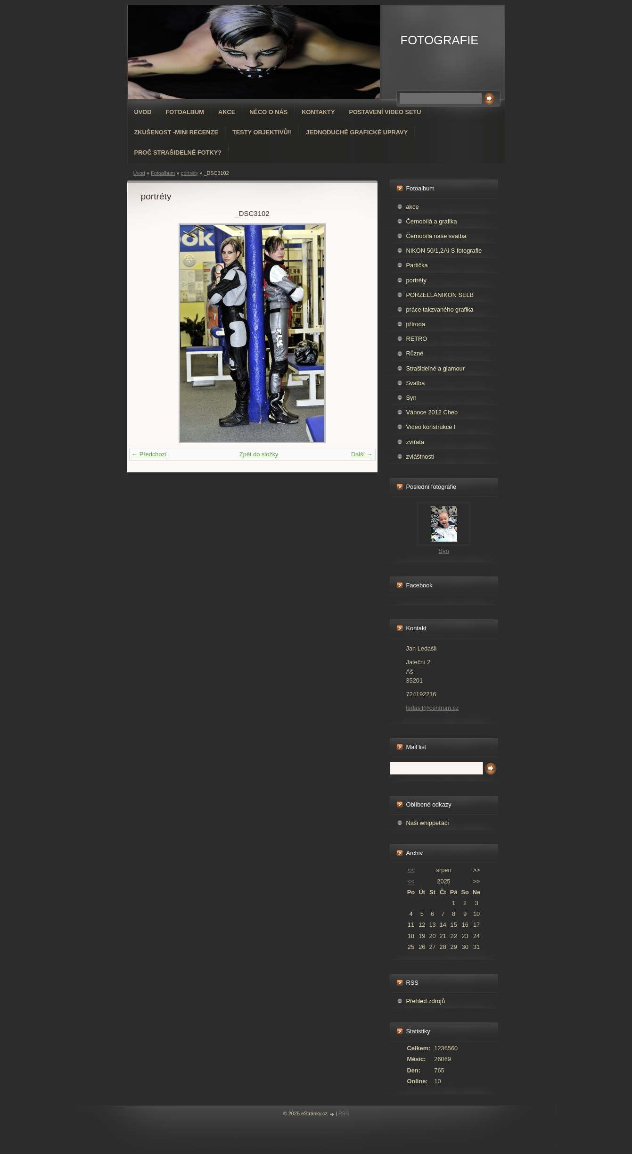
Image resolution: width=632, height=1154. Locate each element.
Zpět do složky (259, 454)
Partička (417, 265)
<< (410, 870)
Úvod (143, 111)
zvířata (415, 441)
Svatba (415, 383)
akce (412, 206)
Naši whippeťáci (427, 822)
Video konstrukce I (431, 426)
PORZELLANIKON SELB (440, 294)
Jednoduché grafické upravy (357, 132)
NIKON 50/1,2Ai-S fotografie (444, 250)
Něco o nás (268, 111)
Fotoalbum (184, 111)
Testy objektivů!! (262, 132)
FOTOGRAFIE (440, 40)
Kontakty (318, 111)
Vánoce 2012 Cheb (432, 412)
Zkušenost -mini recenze (176, 132)
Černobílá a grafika (431, 221)
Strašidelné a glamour (435, 368)
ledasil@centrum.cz (432, 707)
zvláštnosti (420, 456)
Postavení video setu (385, 111)
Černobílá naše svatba (436, 235)
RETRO (416, 338)
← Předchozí (149, 454)
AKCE (226, 111)
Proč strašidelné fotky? (178, 152)
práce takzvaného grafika (440, 309)
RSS (343, 1113)
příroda (416, 324)
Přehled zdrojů (425, 1001)
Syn (411, 397)
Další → (362, 454)
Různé (415, 353)
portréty (189, 173)
